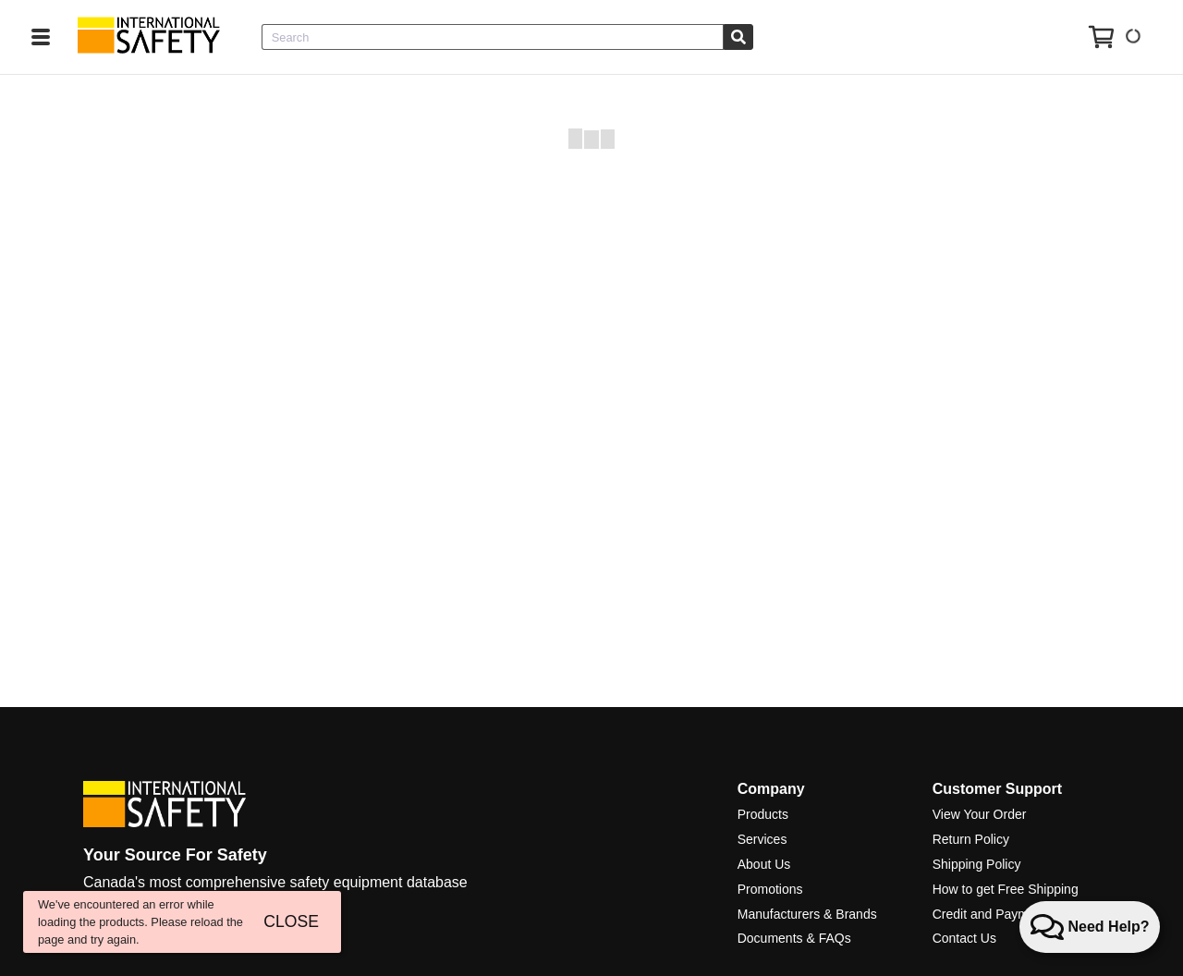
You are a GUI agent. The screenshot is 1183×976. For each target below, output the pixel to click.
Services (762, 839)
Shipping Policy (977, 864)
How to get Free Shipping (1006, 889)
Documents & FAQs (794, 938)
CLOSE (291, 921)
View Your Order (980, 814)
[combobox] (493, 37)
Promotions (770, 889)
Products (763, 814)
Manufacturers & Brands (807, 914)
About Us (764, 864)
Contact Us (964, 938)
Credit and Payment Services (1016, 914)
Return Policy (971, 839)
